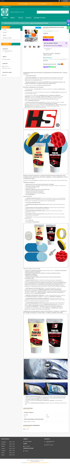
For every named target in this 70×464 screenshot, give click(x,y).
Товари (12, 17)
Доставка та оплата (40, 17)
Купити (48, 37)
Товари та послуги (8, 23)
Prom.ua (42, 460)
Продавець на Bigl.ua (35, 461)
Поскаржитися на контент (31, 462)
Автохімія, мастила (24, 23)
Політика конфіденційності (43, 462)
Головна (4, 17)
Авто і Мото (16, 23)
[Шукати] (67, 12)
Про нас (20, 17)
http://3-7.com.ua (7, 68)
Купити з (48, 39)
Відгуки (4, 35)
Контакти (28, 17)
